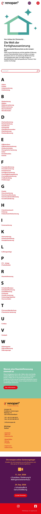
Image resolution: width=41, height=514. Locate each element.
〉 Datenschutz (8, 447)
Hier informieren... (10, 387)
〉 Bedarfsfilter (8, 439)
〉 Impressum (8, 446)
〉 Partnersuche (8, 436)
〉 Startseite (7, 433)
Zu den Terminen (20, 495)
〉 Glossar (6, 441)
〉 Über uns (7, 434)
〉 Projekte (7, 443)
